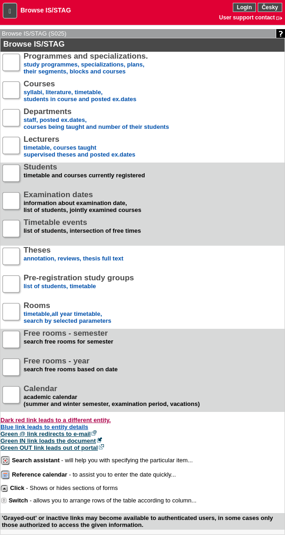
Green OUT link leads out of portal (49, 447)
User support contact (247, 17)
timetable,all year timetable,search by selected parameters (67, 313)
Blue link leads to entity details (44, 426)
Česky (270, 7)
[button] (10, 10)
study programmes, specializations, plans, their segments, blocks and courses (86, 64)
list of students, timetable (79, 285)
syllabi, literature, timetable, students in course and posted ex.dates (80, 92)
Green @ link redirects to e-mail (45, 433)
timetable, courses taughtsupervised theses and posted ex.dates (79, 147)
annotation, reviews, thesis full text (73, 258)
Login (244, 7)
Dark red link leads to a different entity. (55, 420)
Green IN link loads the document (48, 440)
